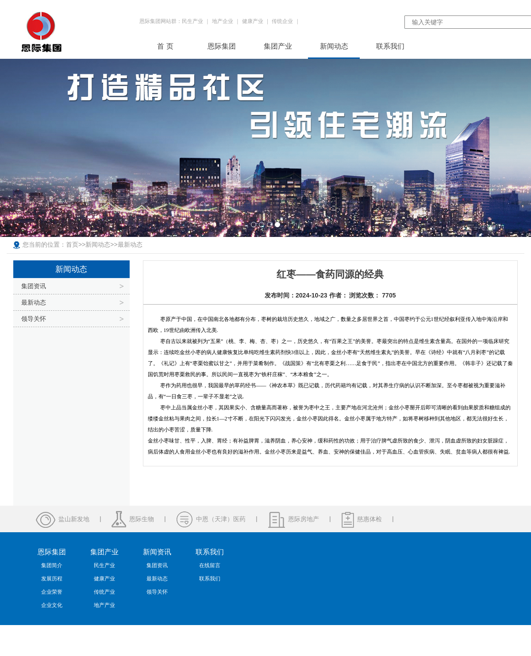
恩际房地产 (303, 519)
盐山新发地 (73, 519)
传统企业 (282, 21)
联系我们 (390, 46)
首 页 (165, 46)
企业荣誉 (51, 592)
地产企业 (222, 21)
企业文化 (51, 605)
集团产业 (278, 46)
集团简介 (51, 565)
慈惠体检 (369, 519)
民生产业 (192, 21)
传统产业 (104, 592)
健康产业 (252, 21)
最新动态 (130, 244)
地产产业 (104, 605)
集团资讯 (33, 286)
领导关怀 (33, 318)
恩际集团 (222, 46)
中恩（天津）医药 (221, 519)
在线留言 (209, 565)
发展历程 (51, 579)
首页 (72, 244)
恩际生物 (141, 519)
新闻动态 (334, 46)
